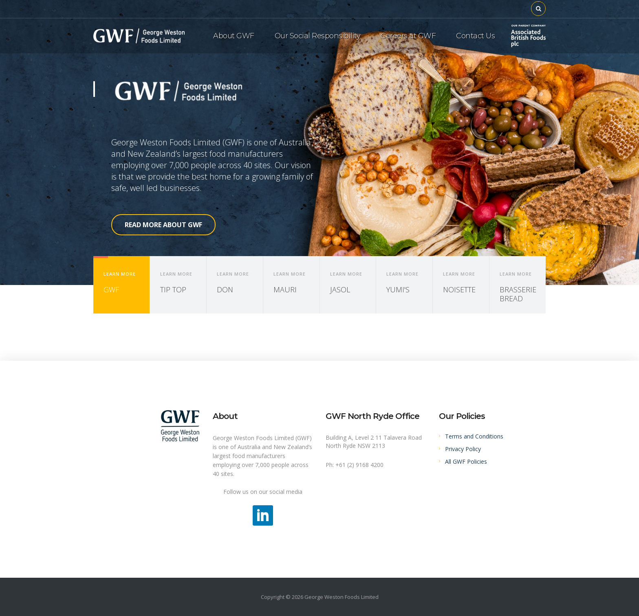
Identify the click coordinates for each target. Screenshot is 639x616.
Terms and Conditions (474, 436)
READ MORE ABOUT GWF (163, 224)
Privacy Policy (463, 449)
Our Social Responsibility (318, 35)
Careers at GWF (408, 35)
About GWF (233, 35)
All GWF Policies (466, 461)
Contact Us (475, 35)
